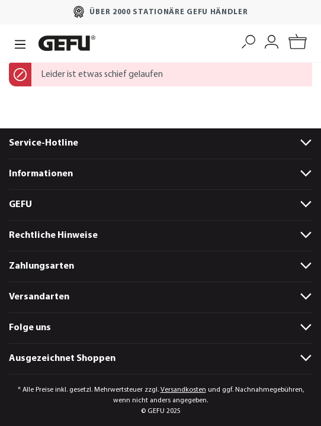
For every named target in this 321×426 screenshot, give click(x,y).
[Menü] (20, 43)
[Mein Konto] (271, 40)
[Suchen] (248, 40)
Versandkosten (183, 389)
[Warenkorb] (297, 43)
